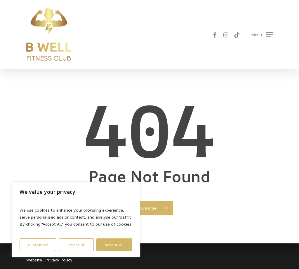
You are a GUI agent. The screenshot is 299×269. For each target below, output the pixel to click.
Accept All (114, 244)
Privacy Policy (58, 260)
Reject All (76, 244)
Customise (38, 244)
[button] (262, 34)
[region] (76, 219)
